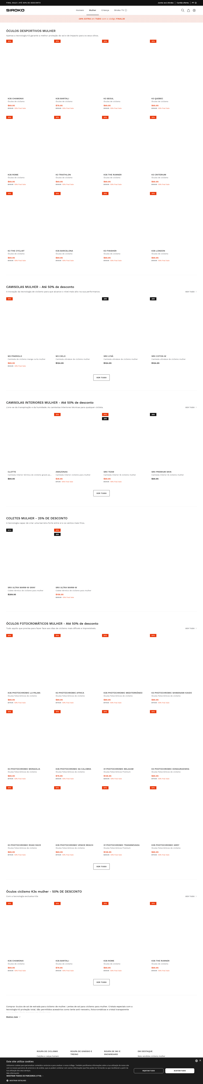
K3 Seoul (109, 98)
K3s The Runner (113, 174)
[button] (67, 1075)
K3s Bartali (62, 98)
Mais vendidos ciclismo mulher (151, 1056)
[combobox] (196, 1060)
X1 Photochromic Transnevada (122, 845)
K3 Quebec (157, 98)
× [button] (200, 1061)
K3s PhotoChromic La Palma (24, 693)
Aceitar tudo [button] (180, 1071)
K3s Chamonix (16, 98)
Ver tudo (191, 292)
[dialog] (101, 1071)
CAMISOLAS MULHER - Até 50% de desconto (40, 287)
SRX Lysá (108, 356)
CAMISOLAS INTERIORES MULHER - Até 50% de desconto (49, 402)
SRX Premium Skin (161, 472)
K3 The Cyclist (16, 251)
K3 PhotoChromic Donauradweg (170, 769)
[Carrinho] (188, 10)
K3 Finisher (110, 251)
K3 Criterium (158, 174)
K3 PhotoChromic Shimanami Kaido (171, 693)
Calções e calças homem (48, 1056)
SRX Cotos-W (158, 356)
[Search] (182, 10)
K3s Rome (13, 174)
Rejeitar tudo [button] (149, 1071)
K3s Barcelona (64, 251)
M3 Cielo (61, 356)
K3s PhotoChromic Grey (165, 845)
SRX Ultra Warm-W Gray (21, 587)
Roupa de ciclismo (47, 1051)
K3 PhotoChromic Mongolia (24, 769)
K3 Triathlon (63, 174)
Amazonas (61, 472)
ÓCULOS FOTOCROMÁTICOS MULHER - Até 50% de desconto (52, 623)
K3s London (158, 251)
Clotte (12, 472)
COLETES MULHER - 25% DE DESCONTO (36, 518)
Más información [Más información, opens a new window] (12, 1073)
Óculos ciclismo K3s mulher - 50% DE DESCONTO (44, 891)
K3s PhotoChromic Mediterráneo (123, 693)
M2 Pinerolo (15, 356)
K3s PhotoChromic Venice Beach (74, 845)
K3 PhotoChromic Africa (70, 693)
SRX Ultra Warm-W (66, 587)
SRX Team (109, 472)
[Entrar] (194, 10)
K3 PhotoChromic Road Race (24, 845)
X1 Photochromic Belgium (118, 769)
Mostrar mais (13, 1017)
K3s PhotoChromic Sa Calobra (73, 769)
